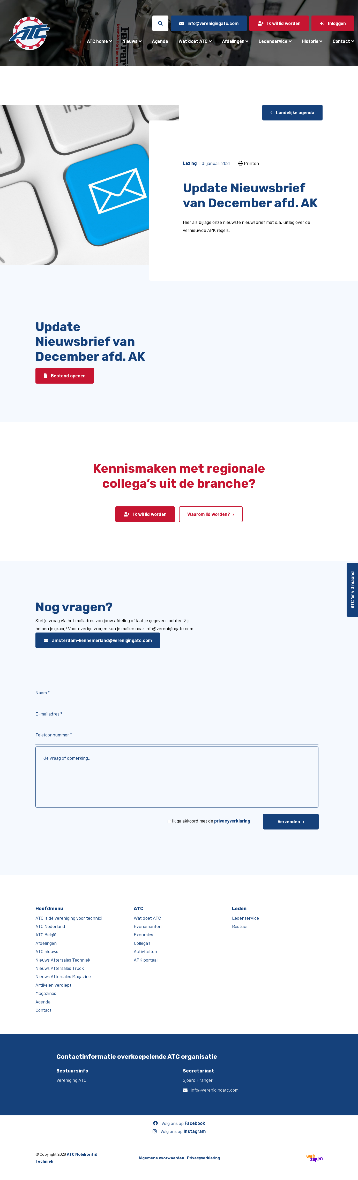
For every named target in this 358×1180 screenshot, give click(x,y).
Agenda (160, 41)
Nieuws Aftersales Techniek (62, 960)
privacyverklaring (232, 821)
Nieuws (130, 41)
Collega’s (142, 943)
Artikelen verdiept (53, 985)
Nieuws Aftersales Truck (59, 968)
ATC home (97, 41)
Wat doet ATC (192, 41)
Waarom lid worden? (208, 514)
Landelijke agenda (292, 112)
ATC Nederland (50, 926)
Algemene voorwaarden (161, 1157)
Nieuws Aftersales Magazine (63, 976)
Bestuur (240, 926)
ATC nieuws (46, 951)
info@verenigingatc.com (214, 1090)
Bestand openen (65, 375)
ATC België (45, 934)
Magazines (45, 993)
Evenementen (147, 926)
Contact (341, 41)
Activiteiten (145, 951)
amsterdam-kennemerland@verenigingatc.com (98, 640)
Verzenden (289, 821)
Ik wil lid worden (145, 514)
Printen (248, 163)
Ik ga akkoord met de (211, 821)
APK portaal (146, 960)
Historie (310, 41)
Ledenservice (273, 41)
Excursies (143, 934)
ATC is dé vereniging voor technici (68, 918)
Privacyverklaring (203, 1157)
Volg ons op (179, 1123)
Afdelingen (233, 41)
